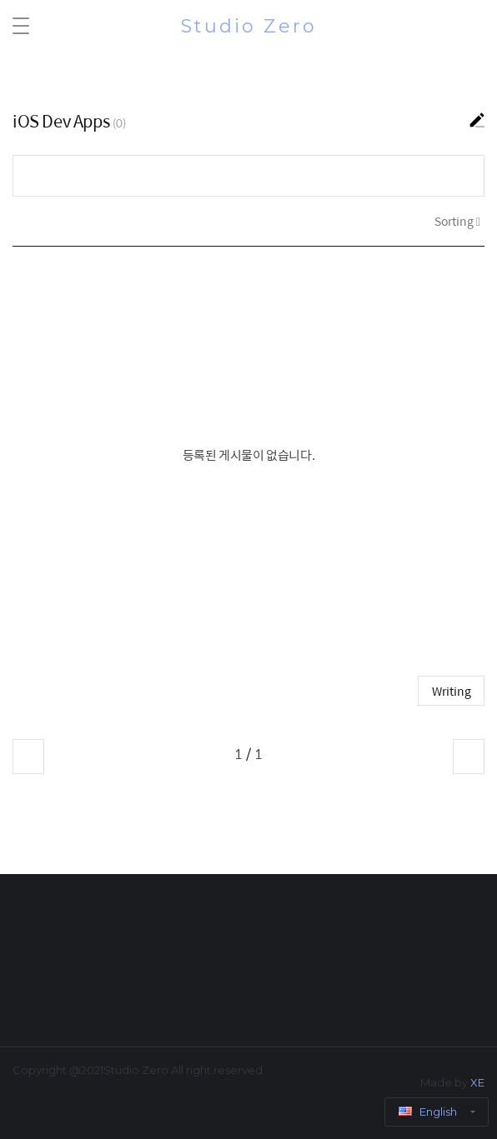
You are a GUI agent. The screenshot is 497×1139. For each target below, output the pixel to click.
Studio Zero (249, 26)
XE (477, 1082)
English (428, 1111)
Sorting (455, 221)
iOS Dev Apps (61, 120)
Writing (451, 691)
